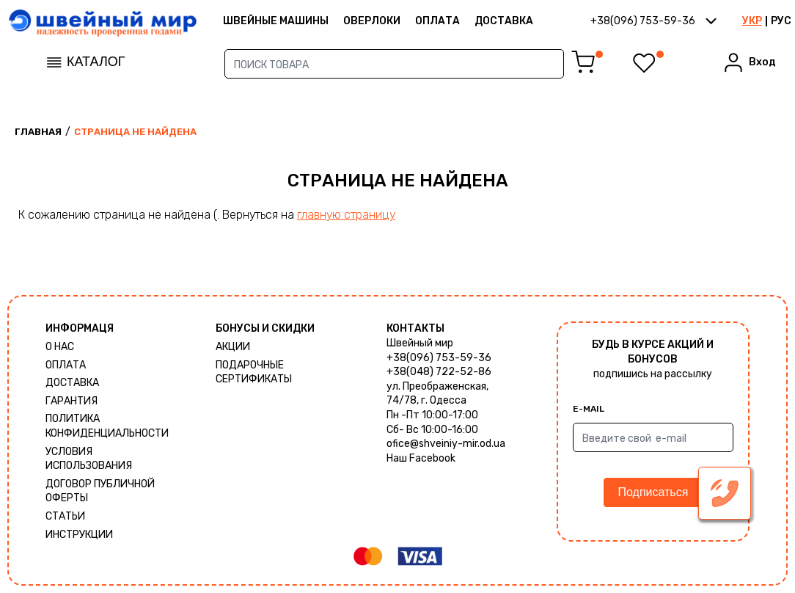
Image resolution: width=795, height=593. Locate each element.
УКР (752, 21)
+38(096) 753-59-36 (438, 358)
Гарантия (71, 401)
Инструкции (79, 534)
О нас (59, 347)
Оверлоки (371, 21)
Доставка (504, 21)
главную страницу (346, 215)
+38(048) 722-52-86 (438, 371)
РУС (781, 21)
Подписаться (653, 492)
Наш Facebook (420, 458)
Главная (38, 131)
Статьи (65, 516)
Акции (233, 347)
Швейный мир (419, 343)
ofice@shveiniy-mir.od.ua (445, 443)
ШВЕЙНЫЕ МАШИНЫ (276, 21)
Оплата (437, 21)
